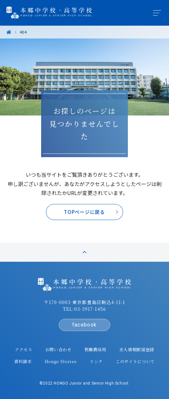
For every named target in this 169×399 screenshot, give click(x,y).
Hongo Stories (61, 361)
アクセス (23, 349)
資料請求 (23, 361)
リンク (96, 361)
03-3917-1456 (90, 309)
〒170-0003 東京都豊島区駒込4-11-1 (84, 302)
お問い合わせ (58, 349)
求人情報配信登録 (136, 349)
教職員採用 (95, 349)
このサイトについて (135, 361)
